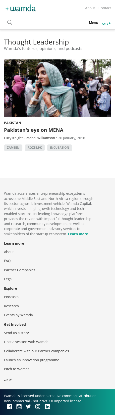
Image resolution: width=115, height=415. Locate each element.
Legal (8, 279)
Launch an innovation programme (31, 360)
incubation (59, 147)
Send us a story (16, 332)
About (90, 7)
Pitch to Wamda (17, 369)
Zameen (13, 147)
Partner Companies (19, 270)
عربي (106, 23)
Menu (93, 22)
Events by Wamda (18, 315)
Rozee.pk (35, 147)
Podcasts (11, 296)
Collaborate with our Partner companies (36, 351)
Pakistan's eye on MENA (33, 130)
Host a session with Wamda (26, 341)
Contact (105, 7)
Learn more (78, 233)
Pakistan (12, 122)
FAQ (7, 260)
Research (11, 306)
